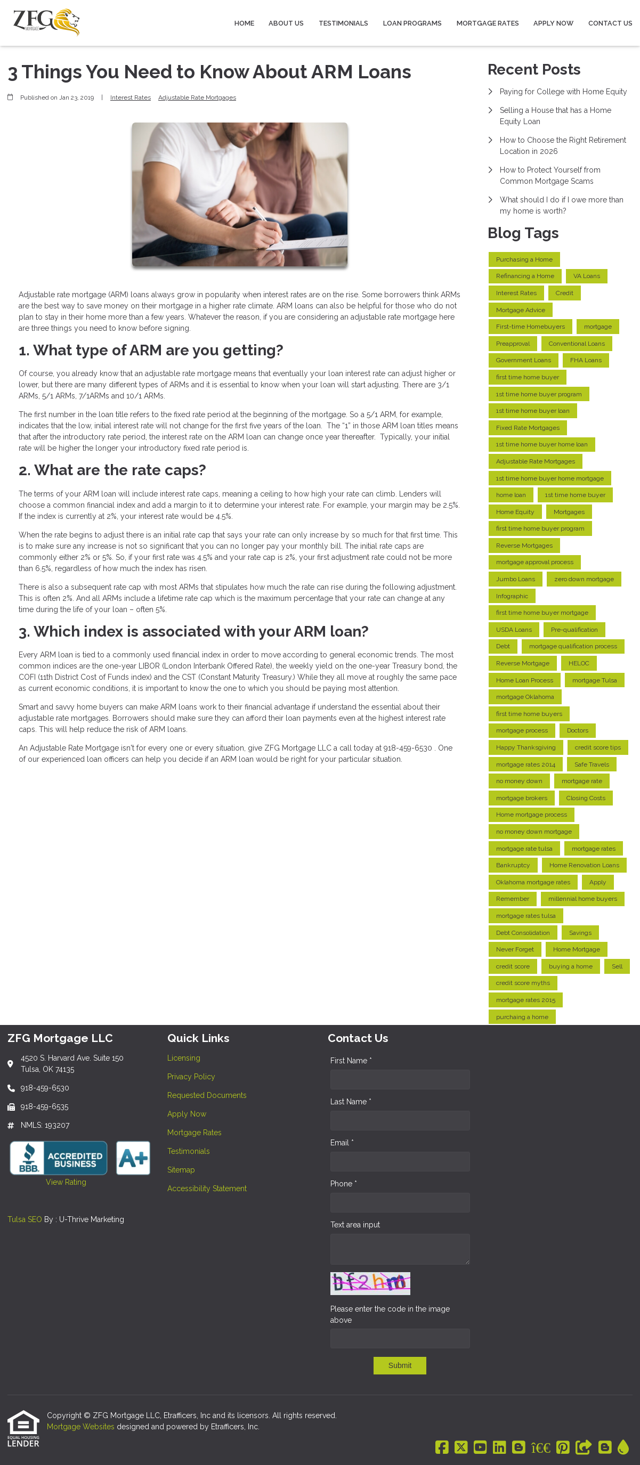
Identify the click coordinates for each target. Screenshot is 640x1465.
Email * (342, 1142)
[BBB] (540, 1448)
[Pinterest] (563, 1448)
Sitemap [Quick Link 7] (181, 1170)
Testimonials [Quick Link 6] (188, 1151)
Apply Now (553, 23)
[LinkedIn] (499, 1448)
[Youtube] (480, 1448)
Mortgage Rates (488, 23)
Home (244, 23)
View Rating (46, 1182)
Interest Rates (130, 97)
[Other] (584, 1448)
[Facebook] (442, 1448)
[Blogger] (518, 1448)
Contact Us (610, 23)
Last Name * (350, 1101)
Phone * (343, 1183)
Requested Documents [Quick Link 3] (207, 1095)
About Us (286, 23)
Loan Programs (412, 23)
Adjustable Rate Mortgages (197, 97)
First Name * (351, 1060)
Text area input (355, 1224)
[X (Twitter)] (461, 1448)
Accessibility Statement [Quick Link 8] (207, 1188)
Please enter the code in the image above (390, 1314)
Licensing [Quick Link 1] (183, 1058)
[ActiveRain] (623, 1448)
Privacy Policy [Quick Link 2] (191, 1076)
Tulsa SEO (24, 1219)
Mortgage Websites (82, 1426)
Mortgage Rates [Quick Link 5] (194, 1132)
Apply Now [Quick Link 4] (186, 1114)
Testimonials (343, 23)
